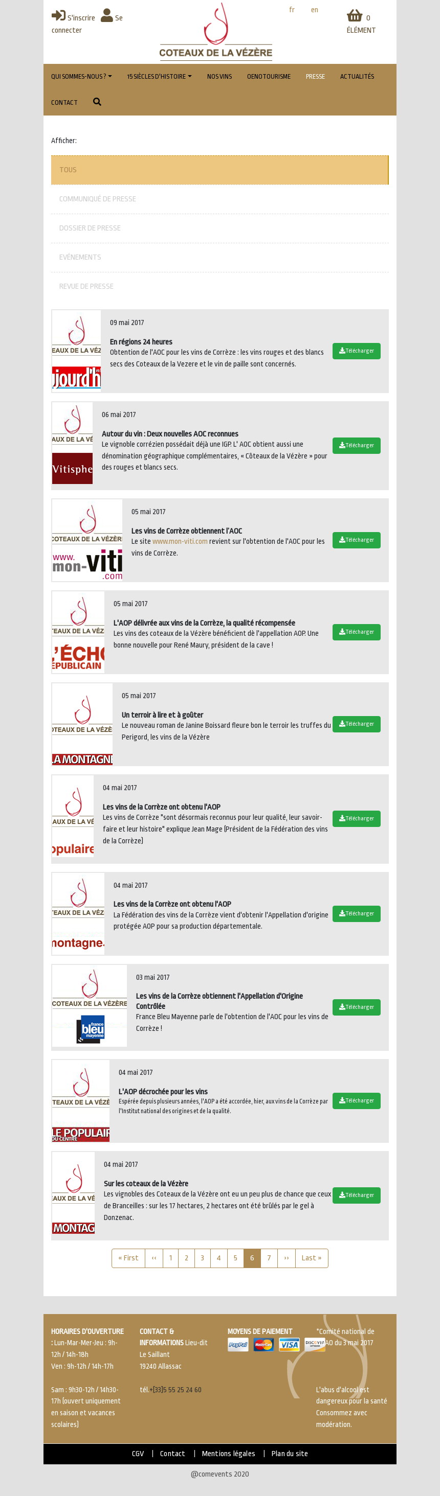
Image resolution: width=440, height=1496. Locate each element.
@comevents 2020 (220, 1474)
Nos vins (219, 76)
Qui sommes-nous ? (78, 76)
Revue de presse (86, 286)
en (314, 10)
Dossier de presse (90, 228)
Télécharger (356, 351)
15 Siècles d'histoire (156, 76)
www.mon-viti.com (180, 541)
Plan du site (290, 1453)
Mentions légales (228, 1453)
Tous (68, 170)
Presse (315, 76)
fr (292, 10)
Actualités (357, 76)
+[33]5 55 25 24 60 (175, 1390)
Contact (64, 102)
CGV (138, 1453)
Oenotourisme (269, 76)
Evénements (80, 257)
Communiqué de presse (97, 199)
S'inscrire (73, 18)
